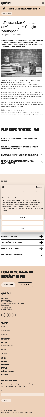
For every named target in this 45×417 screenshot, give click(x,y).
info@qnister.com (6, 309)
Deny (22, 228)
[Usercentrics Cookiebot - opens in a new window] (36, 187)
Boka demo (8, 285)
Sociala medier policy (17, 412)
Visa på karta (5, 305)
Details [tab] (22, 192)
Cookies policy (28, 412)
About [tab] (37, 192)
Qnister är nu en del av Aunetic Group (24, 9)
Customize (22, 223)
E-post (3, 391)
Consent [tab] (7, 192)
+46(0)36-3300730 (6, 308)
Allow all (22, 217)
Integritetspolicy (5, 412)
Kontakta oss (25, 285)
